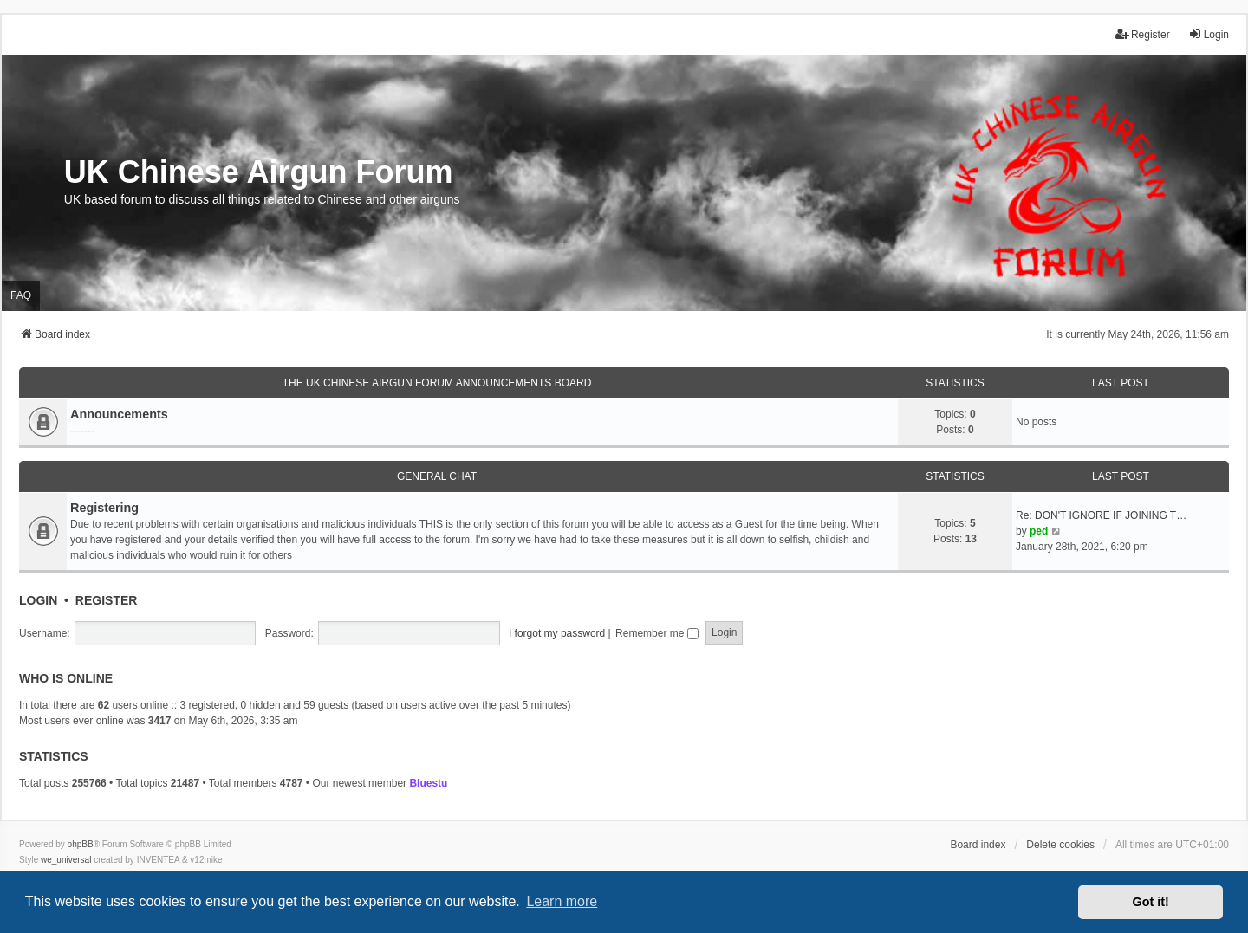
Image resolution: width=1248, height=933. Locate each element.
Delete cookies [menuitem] (1060, 845)
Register (106, 600)
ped (1039, 531)
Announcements (119, 414)
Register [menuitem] (1142, 34)
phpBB (81, 844)
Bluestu (428, 783)
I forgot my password (557, 633)
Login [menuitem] (1208, 34)
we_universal (66, 860)
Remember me (657, 633)
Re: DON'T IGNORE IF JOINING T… (1101, 515)
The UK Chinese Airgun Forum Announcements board (437, 383)
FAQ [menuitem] (20, 295)
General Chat (437, 476)
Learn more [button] (561, 901)
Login (38, 600)
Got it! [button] (1151, 902)
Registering (104, 508)
